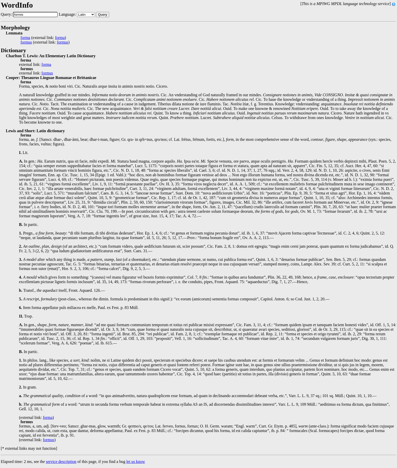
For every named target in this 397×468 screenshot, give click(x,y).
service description (61, 461)
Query (102, 14)
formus (26, 42)
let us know (135, 461)
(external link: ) (43, 38)
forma (25, 38)
